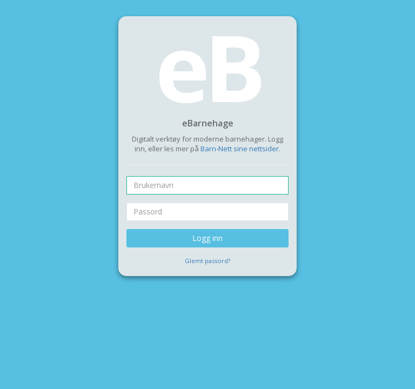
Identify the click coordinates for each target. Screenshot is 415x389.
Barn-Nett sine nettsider (239, 148)
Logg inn (207, 238)
